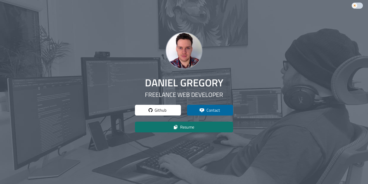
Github (157, 110)
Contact (209, 110)
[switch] (357, 6)
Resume (183, 127)
